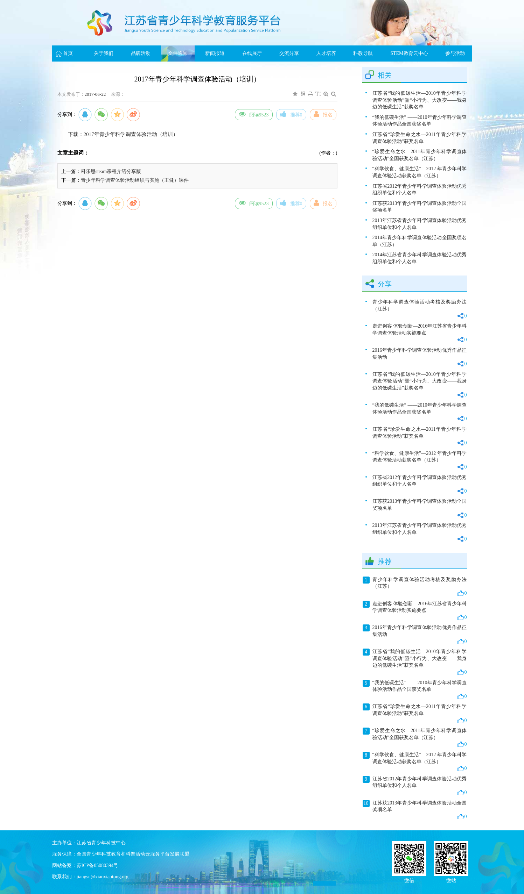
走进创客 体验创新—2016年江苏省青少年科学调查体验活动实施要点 (419, 333)
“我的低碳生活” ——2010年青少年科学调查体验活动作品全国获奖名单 (419, 121)
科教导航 (363, 53)
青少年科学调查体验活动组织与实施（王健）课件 (135, 180)
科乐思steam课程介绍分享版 (111, 171)
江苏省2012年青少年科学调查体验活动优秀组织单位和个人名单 (419, 190)
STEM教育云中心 (409, 53)
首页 (68, 53)
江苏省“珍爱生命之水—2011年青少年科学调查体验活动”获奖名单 (419, 138)
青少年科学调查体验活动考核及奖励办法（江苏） (419, 309)
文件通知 (178, 53)
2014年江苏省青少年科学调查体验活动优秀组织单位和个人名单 (419, 258)
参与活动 (455, 53)
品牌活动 (141, 53)
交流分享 (289, 53)
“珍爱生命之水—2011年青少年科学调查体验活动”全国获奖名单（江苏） (419, 155)
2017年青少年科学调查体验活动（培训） (131, 134)
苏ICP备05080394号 (98, 865)
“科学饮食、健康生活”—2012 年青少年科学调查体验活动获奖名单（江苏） (419, 172)
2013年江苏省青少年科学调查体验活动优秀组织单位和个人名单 (419, 224)
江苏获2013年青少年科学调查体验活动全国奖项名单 (419, 207)
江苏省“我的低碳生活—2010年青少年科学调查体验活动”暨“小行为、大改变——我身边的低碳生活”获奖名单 (419, 100)
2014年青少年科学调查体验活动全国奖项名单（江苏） (419, 241)
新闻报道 (215, 53)
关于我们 (103, 53)
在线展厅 (252, 53)
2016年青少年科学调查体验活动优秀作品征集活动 (419, 357)
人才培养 (326, 53)
